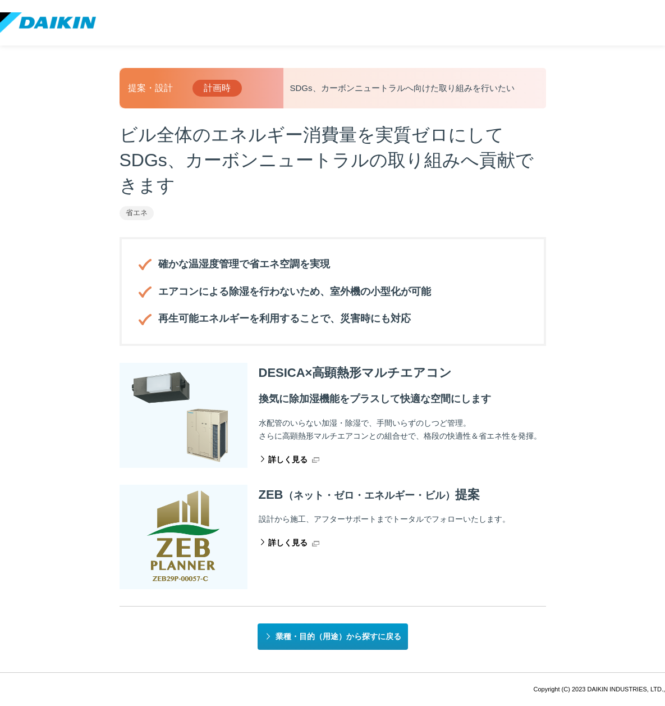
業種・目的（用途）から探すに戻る (338, 636)
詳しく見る (288, 459)
